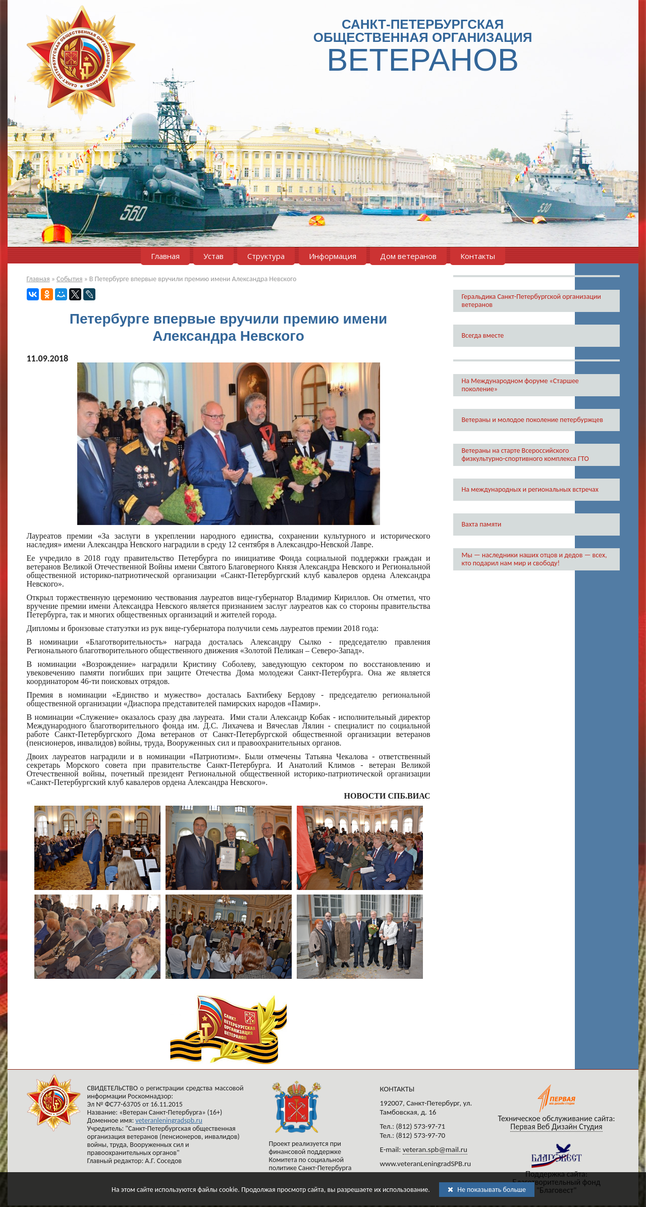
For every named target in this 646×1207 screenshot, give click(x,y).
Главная (165, 256)
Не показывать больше (487, 1189)
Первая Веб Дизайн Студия (556, 1126)
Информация (332, 256)
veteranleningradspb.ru (168, 1120)
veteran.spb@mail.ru (435, 1149)
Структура (266, 256)
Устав (213, 256)
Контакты (477, 256)
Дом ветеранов (408, 256)
